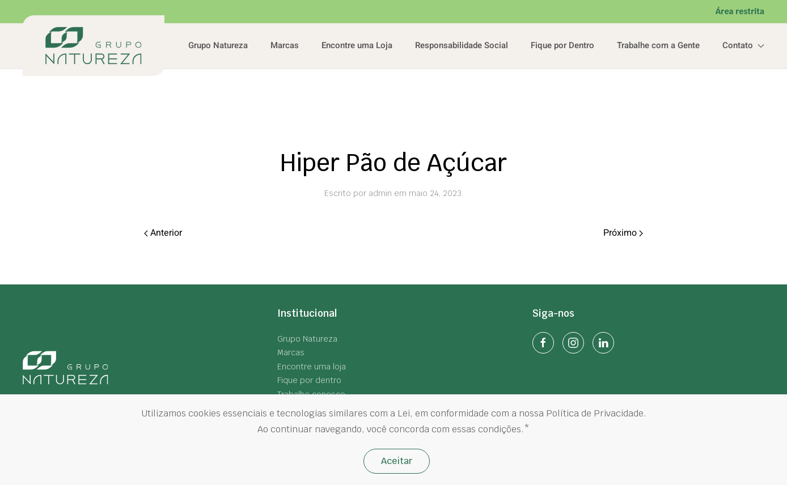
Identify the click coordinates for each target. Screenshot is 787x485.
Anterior (163, 233)
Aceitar (396, 461)
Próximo (623, 233)
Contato (743, 45)
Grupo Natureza (218, 45)
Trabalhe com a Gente (658, 45)
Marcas (284, 45)
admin (380, 193)
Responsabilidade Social (461, 45)
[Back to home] (93, 45)
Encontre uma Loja (356, 45)
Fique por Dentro (562, 45)
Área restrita (740, 11)
